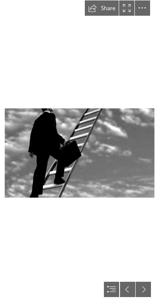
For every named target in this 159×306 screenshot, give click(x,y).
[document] (79, 153)
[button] (102, 8)
